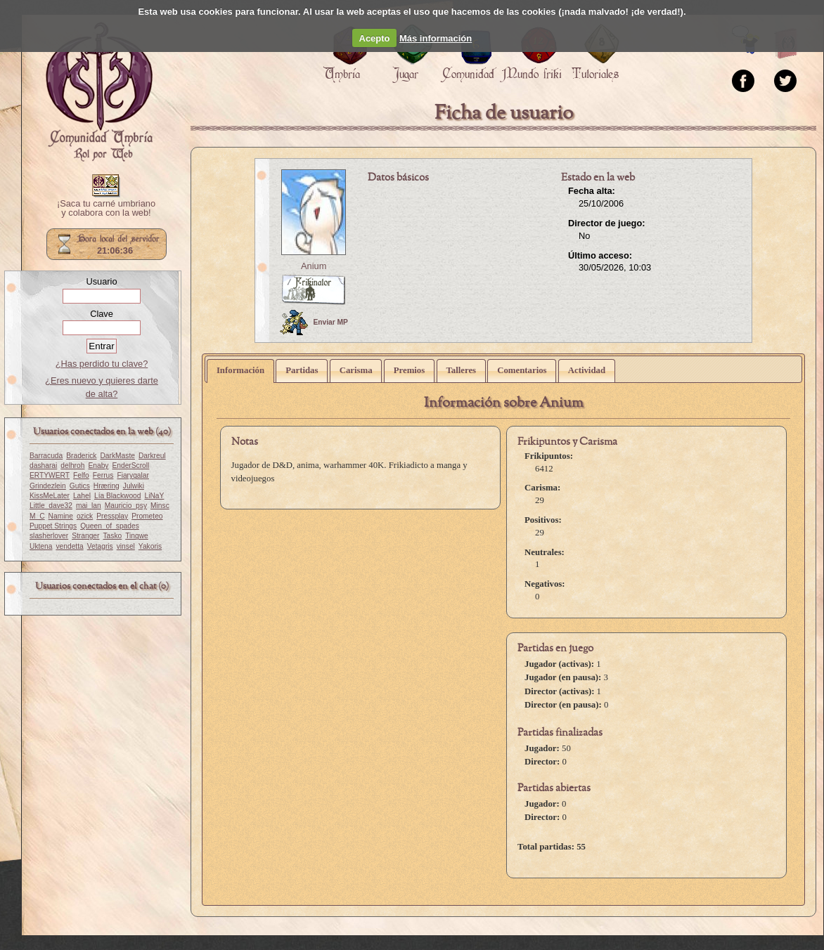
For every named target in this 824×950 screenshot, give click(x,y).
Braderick (81, 456)
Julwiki (133, 486)
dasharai (43, 465)
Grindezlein (48, 486)
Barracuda (46, 456)
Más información (435, 38)
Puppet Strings (53, 526)
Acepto (374, 38)
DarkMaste (117, 456)
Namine (61, 516)
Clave (101, 313)
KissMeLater (50, 496)
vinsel (126, 546)
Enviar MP (314, 322)
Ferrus (103, 475)
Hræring (107, 486)
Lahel (82, 496)
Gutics (80, 486)
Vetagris (100, 546)
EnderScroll (130, 465)
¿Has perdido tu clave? (102, 363)
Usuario (101, 281)
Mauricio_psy (126, 505)
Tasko (112, 536)
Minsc (159, 505)
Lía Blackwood (117, 496)
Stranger (85, 536)
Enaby (98, 465)
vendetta (69, 546)
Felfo (81, 475)
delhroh (72, 465)
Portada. (99, 92)
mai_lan (88, 505)
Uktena (41, 546)
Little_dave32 (51, 505)
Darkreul (152, 456)
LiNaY (155, 496)
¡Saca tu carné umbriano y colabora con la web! (106, 209)
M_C (37, 516)
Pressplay (112, 516)
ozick (85, 516)
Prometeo (146, 516)
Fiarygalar (133, 475)
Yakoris (150, 546)
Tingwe (136, 536)
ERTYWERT (50, 475)
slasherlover (49, 536)
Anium (313, 266)
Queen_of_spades (109, 526)
